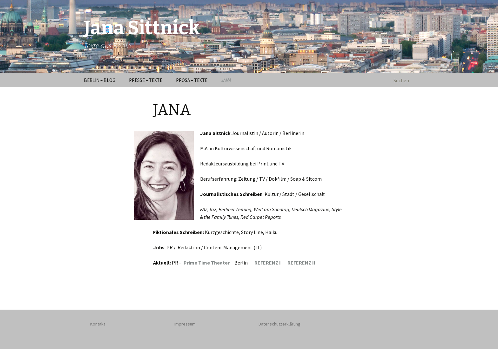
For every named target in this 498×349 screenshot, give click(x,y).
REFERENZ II (301, 262)
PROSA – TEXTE (191, 80)
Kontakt (97, 324)
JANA (226, 80)
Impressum (185, 324)
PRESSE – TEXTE (145, 80)
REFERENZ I (270, 262)
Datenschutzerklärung (279, 324)
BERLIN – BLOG (99, 80)
